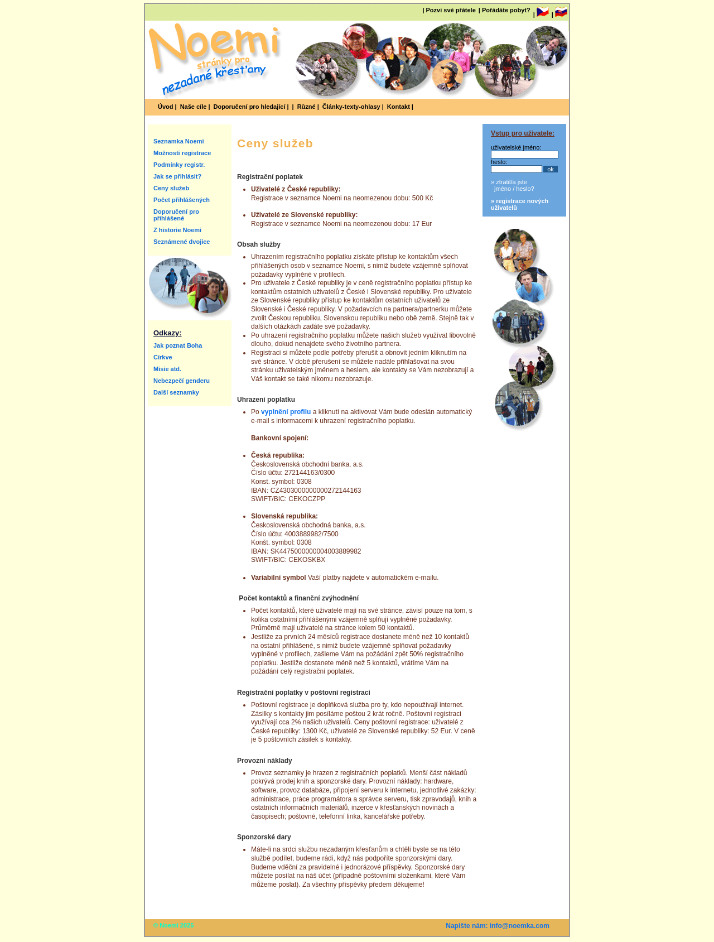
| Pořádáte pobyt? (504, 10)
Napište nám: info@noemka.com (497, 926)
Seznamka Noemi (178, 141)
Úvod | (167, 106)
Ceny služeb (171, 188)
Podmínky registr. (179, 164)
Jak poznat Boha (177, 345)
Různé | (308, 106)
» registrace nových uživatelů (519, 204)
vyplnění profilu (286, 412)
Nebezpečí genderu (181, 380)
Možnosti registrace (182, 153)
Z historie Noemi (177, 230)
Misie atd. (167, 369)
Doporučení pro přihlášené (176, 215)
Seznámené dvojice (181, 241)
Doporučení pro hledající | (250, 106)
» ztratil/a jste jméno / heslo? (512, 185)
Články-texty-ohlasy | (353, 106)
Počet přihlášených (181, 199)
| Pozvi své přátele (448, 10)
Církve (162, 357)
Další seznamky (176, 392)
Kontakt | (400, 106)
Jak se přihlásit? (177, 176)
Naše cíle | (195, 106)
